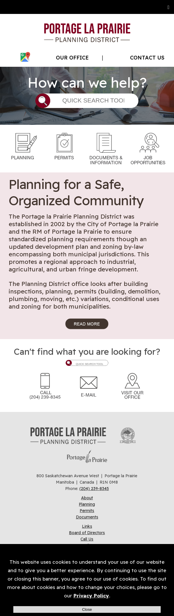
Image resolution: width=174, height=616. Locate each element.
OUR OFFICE (72, 57)
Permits (87, 510)
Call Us (86, 539)
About (87, 497)
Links (87, 526)
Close (87, 609)
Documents (87, 517)
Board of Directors (87, 532)
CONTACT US (147, 57)
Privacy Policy (91, 595)
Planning (87, 504)
